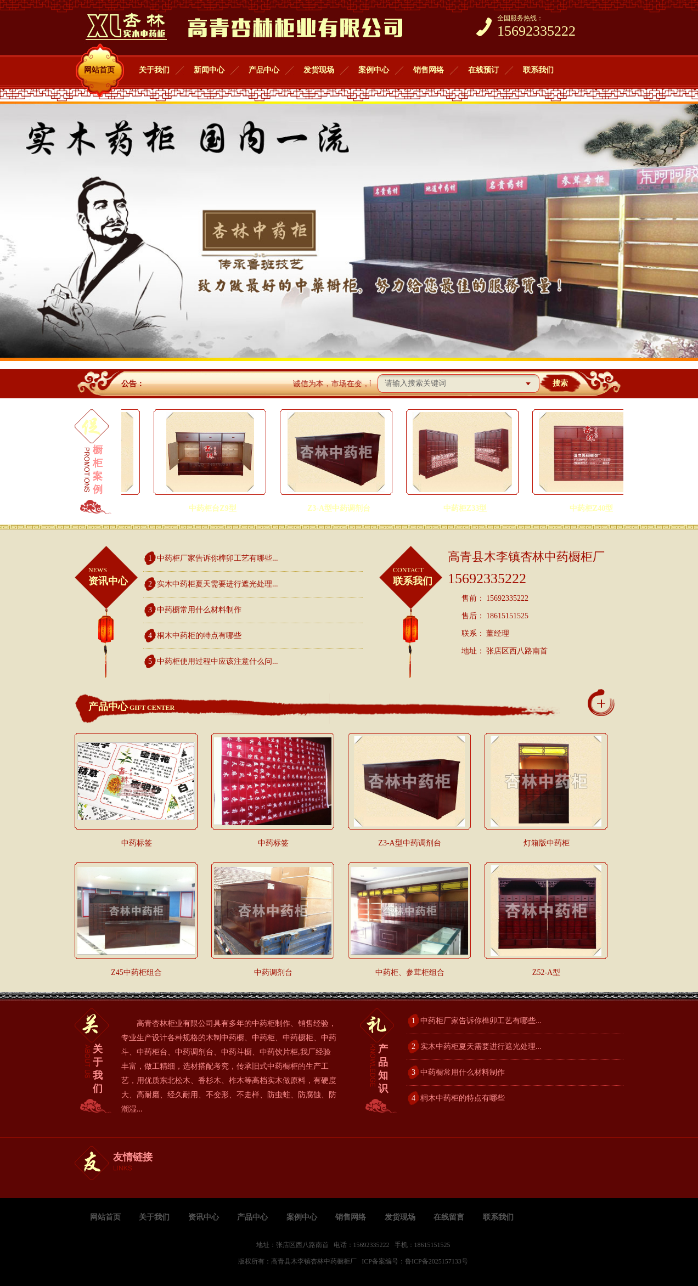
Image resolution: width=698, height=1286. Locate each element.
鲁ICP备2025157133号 (436, 1261)
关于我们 (154, 70)
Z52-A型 (546, 972)
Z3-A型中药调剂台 (409, 843)
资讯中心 (115, 575)
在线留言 (449, 1217)
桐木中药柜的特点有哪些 (199, 635)
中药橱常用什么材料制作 (199, 610)
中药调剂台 (273, 972)
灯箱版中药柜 (547, 843)
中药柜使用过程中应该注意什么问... (217, 661)
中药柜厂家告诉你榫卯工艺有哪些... (217, 558)
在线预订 (483, 70)
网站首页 (99, 70)
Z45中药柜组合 (136, 972)
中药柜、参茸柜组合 (409, 972)
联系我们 (538, 70)
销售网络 (428, 70)
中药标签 (136, 843)
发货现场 (318, 70)
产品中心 (264, 70)
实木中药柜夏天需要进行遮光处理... (217, 584)
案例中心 (373, 70)
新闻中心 (209, 70)
